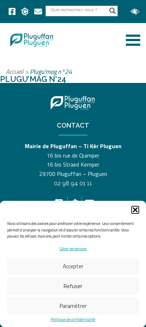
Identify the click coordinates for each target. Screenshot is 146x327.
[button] (135, 209)
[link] (12, 12)
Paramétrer (73, 306)
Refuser (73, 286)
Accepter (73, 266)
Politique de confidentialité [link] (73, 320)
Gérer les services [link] (73, 249)
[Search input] (78, 9)
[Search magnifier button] (113, 11)
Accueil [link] (14, 71)
